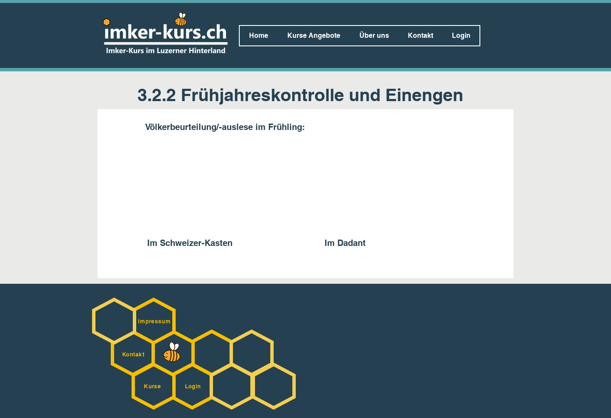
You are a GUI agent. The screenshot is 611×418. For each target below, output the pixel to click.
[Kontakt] (134, 354)
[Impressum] (155, 321)
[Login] (193, 386)
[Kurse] (153, 386)
